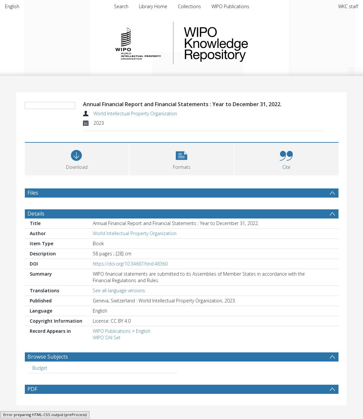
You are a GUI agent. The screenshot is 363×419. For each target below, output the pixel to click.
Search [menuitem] (121, 6)
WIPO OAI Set (107, 337)
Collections (189, 6)
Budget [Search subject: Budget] (39, 368)
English (12, 6)
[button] (181, 158)
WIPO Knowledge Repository (242, 43)
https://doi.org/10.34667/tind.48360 (130, 264)
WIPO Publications (230, 6)
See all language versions (119, 290)
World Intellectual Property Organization (135, 113)
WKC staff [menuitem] (348, 6)
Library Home (153, 6)
